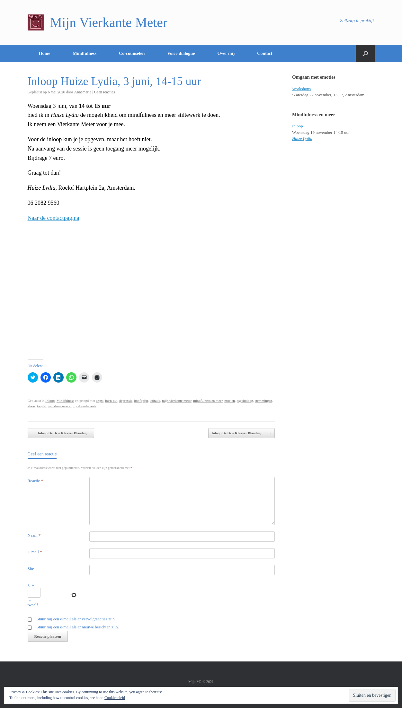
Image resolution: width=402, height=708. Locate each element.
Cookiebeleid (114, 697)
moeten (229, 400)
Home (44, 53)
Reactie (35, 480)
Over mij (226, 53)
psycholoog (245, 400)
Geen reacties (104, 92)
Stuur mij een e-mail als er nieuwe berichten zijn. (78, 627)
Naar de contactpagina (53, 218)
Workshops (301, 88)
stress (32, 406)
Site (31, 568)
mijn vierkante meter (177, 400)
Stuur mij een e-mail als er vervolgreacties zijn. (76, 619)
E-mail (35, 551)
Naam (34, 535)
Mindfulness (84, 53)
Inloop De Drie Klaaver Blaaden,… (61, 433)
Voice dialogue (181, 53)
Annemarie (82, 92)
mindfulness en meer (208, 400)
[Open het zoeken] (365, 53)
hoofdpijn (141, 400)
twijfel (42, 406)
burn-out (111, 400)
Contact (264, 53)
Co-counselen (132, 53)
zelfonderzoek (86, 406)
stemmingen (263, 400)
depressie (125, 400)
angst (99, 400)
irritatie (155, 400)
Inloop (50, 400)
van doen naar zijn (61, 406)
